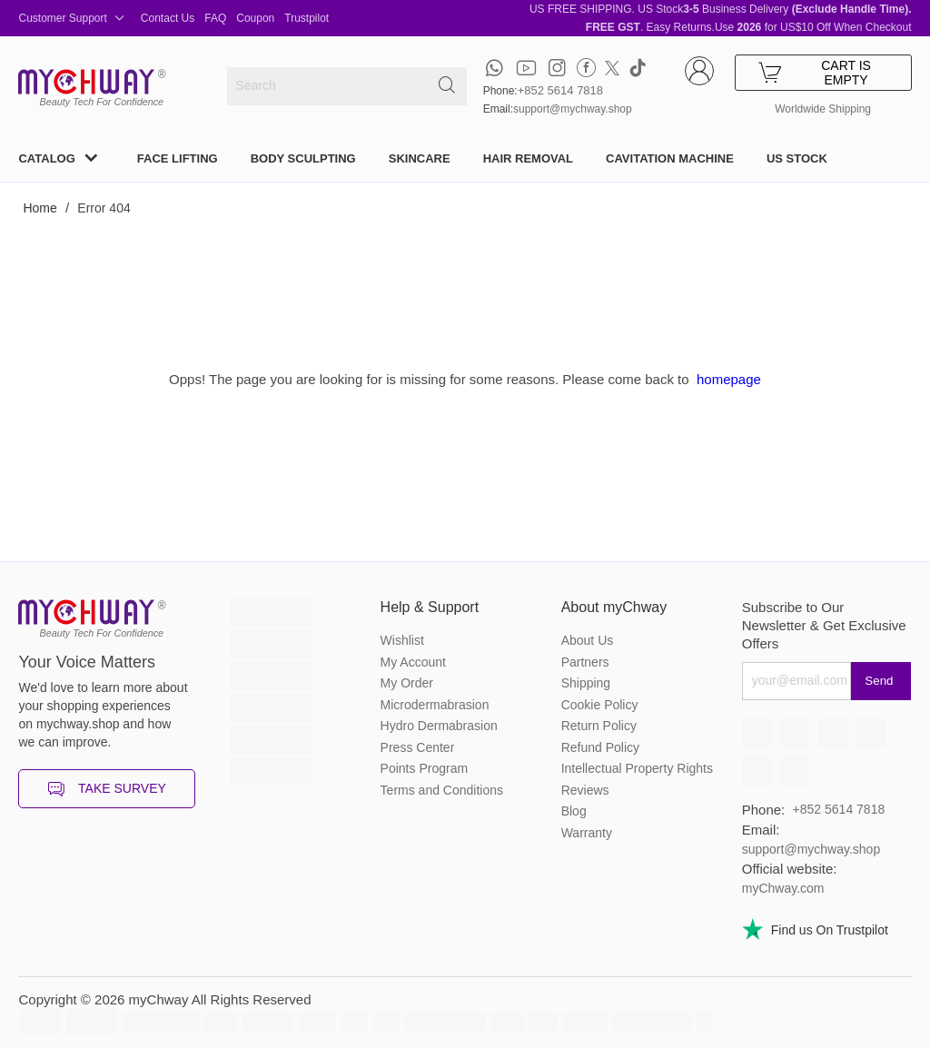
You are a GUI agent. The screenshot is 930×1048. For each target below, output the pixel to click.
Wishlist (402, 640)
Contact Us (167, 18)
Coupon (255, 18)
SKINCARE (419, 158)
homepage (729, 379)
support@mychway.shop (572, 109)
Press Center (418, 747)
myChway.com (783, 888)
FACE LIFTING (177, 158)
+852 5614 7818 (560, 90)
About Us (587, 640)
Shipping (586, 683)
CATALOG (46, 158)
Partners (585, 662)
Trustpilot (306, 18)
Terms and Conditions (442, 790)
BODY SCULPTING (303, 158)
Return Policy (599, 725)
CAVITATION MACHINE (670, 158)
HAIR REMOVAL (528, 158)
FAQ (215, 18)
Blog (574, 811)
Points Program (424, 768)
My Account (413, 662)
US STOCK (797, 158)
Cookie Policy (599, 704)
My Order (407, 683)
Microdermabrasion (435, 704)
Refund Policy (600, 747)
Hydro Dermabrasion (439, 725)
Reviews (585, 790)
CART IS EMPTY (814, 72)
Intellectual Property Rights (637, 768)
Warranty (586, 833)
